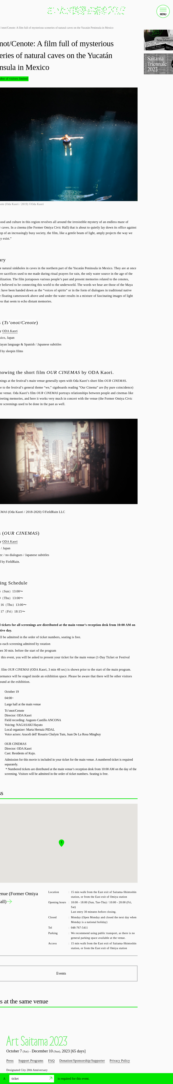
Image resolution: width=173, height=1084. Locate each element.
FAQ (51, 1060)
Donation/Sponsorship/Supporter (82, 1060)
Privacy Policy (120, 1060)
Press (10, 1060)
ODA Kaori (10, 331)
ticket (32, 1078)
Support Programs (30, 1060)
